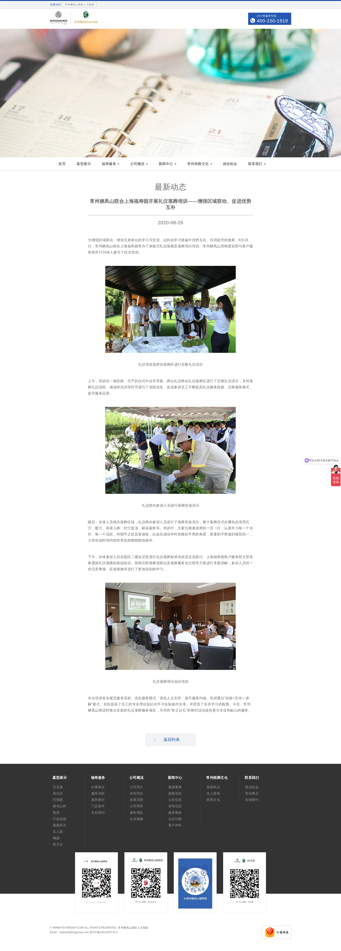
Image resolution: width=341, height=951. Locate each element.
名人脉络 (213, 793)
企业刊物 (175, 819)
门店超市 (98, 806)
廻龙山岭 (59, 806)
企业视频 (136, 819)
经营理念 (136, 793)
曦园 (56, 838)
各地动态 (175, 806)
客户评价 (175, 825)
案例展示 (98, 800)
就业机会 (230, 164)
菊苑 (56, 812)
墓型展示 (84, 164)
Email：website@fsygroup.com (69, 932)
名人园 (58, 831)
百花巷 (58, 787)
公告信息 (175, 800)
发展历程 (136, 800)
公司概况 (139, 164)
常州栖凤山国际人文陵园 (133, 927)
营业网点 (252, 793)
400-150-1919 (272, 21)
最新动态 (175, 793)
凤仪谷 (58, 793)
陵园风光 (59, 825)
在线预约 (252, 800)
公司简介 (136, 787)
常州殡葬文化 (199, 164)
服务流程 (98, 793)
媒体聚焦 (175, 812)
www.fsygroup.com (68, 927)
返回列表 (167, 739)
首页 (62, 164)
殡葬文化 (213, 800)
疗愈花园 (59, 819)
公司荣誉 (136, 806)
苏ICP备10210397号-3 (104, 932)
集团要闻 (175, 787)
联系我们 (257, 164)
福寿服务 (110, 164)
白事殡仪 (98, 787)
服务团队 (136, 812)
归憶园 (58, 800)
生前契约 (98, 812)
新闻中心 (167, 164)
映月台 (58, 844)
